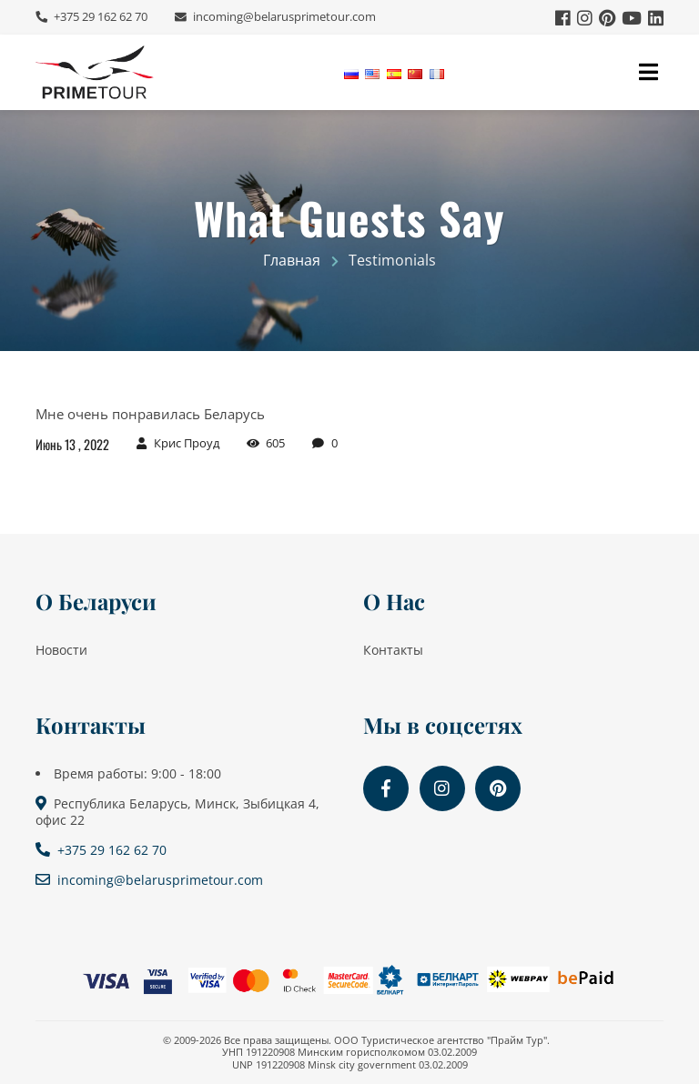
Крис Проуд (186, 444)
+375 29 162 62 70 (99, 17)
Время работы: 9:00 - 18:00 (137, 773)
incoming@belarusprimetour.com (283, 17)
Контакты (393, 649)
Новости (61, 649)
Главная (291, 260)
